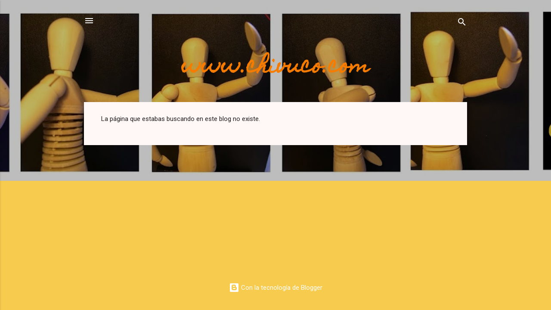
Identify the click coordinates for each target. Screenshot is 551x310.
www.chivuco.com (275, 67)
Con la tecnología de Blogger (275, 287)
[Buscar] (462, 23)
